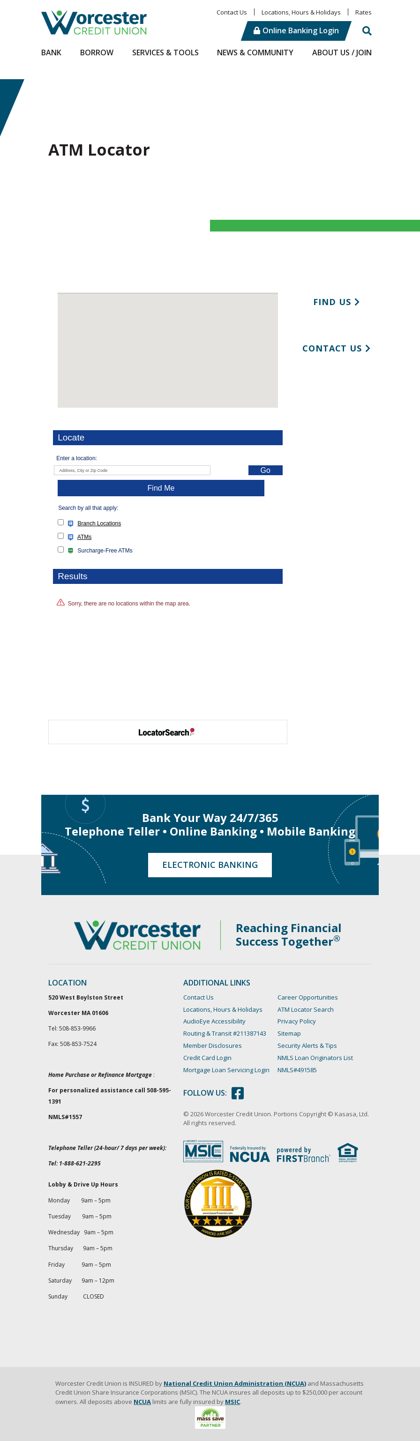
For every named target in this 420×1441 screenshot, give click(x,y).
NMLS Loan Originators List (315, 1057)
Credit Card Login (207, 1057)
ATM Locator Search (306, 1009)
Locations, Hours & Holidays (301, 12)
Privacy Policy (297, 1021)
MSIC (232, 1401)
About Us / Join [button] (342, 52)
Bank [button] (51, 52)
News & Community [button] (255, 52)
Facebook (238, 1093)
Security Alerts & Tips (307, 1045)
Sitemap (289, 1033)
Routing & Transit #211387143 (224, 1033)
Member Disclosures (212, 1045)
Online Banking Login (300, 30)
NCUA (142, 1401)
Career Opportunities (308, 997)
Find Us (332, 301)
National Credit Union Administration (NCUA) (235, 1383)
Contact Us (232, 12)
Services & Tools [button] (165, 52)
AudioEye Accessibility (214, 1021)
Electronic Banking (210, 864)
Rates (363, 12)
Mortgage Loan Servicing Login (226, 1070)
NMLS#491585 (297, 1070)
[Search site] (367, 31)
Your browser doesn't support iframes (167, 500)
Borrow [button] (96, 52)
